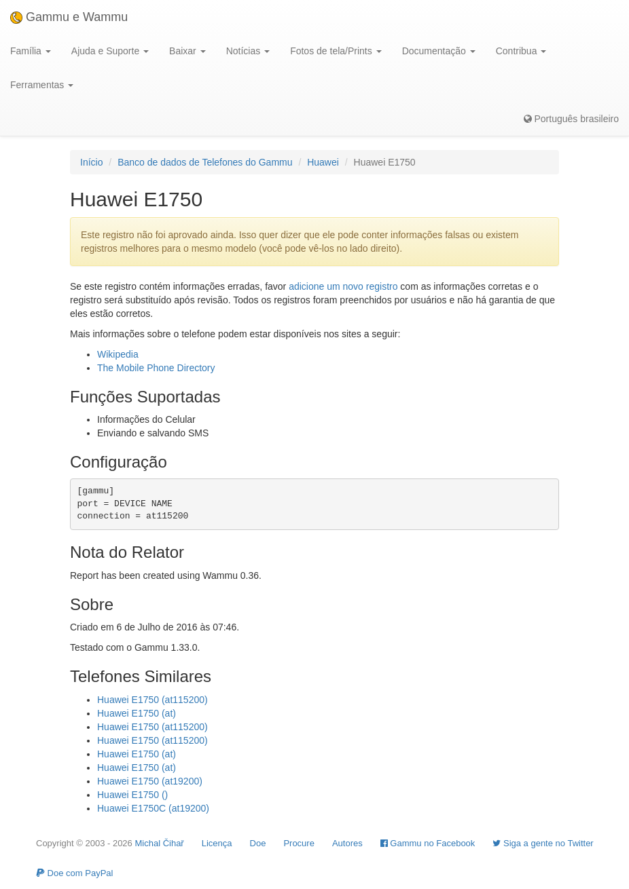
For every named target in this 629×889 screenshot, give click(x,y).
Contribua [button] (521, 50)
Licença (217, 843)
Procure (298, 843)
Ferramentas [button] (41, 84)
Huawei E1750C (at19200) (153, 808)
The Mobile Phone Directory (156, 367)
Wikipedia (118, 354)
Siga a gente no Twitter (542, 843)
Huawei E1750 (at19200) (149, 781)
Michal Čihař (158, 843)
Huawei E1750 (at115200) (152, 699)
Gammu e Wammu (69, 17)
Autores (347, 843)
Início (91, 162)
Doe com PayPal (74, 873)
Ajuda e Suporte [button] (110, 50)
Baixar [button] (187, 50)
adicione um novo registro (343, 286)
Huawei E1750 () (132, 794)
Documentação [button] (438, 50)
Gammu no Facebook (427, 843)
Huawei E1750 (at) (136, 713)
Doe (258, 843)
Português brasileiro (571, 118)
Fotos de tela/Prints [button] (336, 50)
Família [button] (30, 50)
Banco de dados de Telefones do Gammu (205, 162)
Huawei (323, 162)
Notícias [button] (248, 50)
